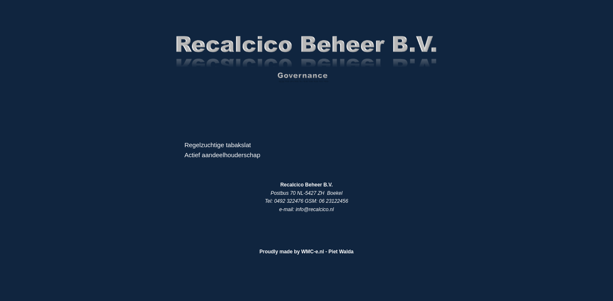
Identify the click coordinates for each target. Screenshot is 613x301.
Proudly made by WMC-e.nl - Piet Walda (307, 252)
